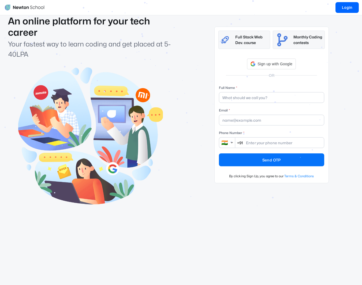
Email (223, 110)
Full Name (227, 88)
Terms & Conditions (299, 176)
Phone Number (230, 133)
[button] (271, 64)
